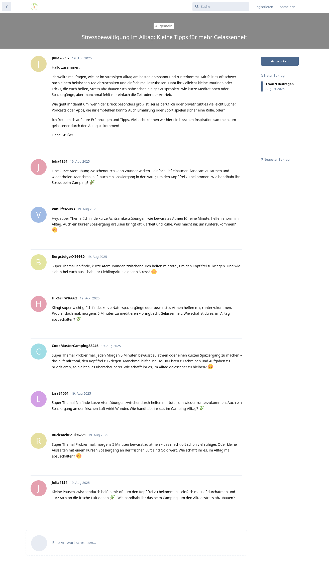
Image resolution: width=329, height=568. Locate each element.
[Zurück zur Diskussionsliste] (6, 6)
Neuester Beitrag (275, 159)
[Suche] (220, 6)
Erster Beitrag (273, 75)
